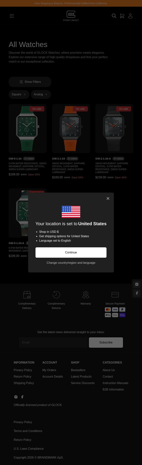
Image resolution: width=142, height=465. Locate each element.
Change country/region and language (71, 262)
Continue (71, 252)
